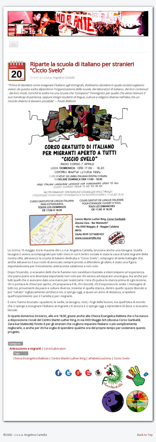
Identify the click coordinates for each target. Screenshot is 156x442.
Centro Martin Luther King (68, 358)
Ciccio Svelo (122, 358)
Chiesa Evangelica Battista (30, 358)
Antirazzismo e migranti (25, 348)
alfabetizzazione (99, 358)
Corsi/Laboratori (55, 348)
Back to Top (145, 435)
